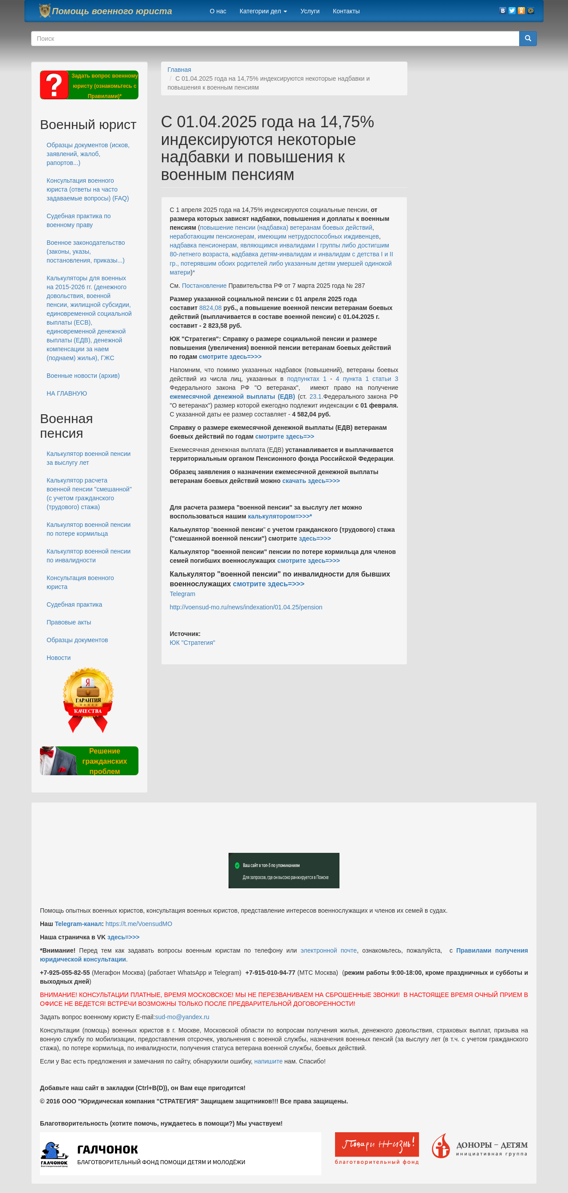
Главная (179, 69)
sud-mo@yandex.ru (182, 1016)
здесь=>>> (315, 538)
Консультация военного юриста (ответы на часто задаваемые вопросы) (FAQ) (88, 189)
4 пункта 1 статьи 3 (367, 378)
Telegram (183, 593)
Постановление (204, 285)
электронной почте (328, 950)
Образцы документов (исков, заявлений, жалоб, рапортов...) (88, 153)
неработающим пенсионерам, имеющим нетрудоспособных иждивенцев (274, 236)
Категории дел (263, 11)
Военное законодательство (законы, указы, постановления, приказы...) (86, 251)
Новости (59, 657)
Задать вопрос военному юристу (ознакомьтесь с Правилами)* (104, 86)
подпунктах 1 (307, 378)
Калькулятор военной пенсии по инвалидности (88, 556)
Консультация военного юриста (80, 582)
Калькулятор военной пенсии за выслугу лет (88, 458)
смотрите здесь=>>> (230, 356)
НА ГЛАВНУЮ (67, 393)
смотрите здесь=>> (284, 436)
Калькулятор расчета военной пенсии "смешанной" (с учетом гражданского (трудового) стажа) (89, 493)
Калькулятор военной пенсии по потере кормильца (88, 529)
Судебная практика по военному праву (79, 220)
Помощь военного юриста (112, 11)
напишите (268, 1061)
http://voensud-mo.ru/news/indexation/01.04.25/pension (246, 607)
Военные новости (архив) (83, 375)
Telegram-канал (78, 923)
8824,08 (210, 307)
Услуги (310, 11)
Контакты (346, 11)
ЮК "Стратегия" (192, 642)
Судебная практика (74, 604)
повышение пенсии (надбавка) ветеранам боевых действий (286, 227)
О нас (218, 11)
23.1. (315, 396)
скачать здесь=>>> (311, 480)
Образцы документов (77, 640)
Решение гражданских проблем (104, 761)
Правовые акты (69, 622)
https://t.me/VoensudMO (138, 923)
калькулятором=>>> (279, 516)
